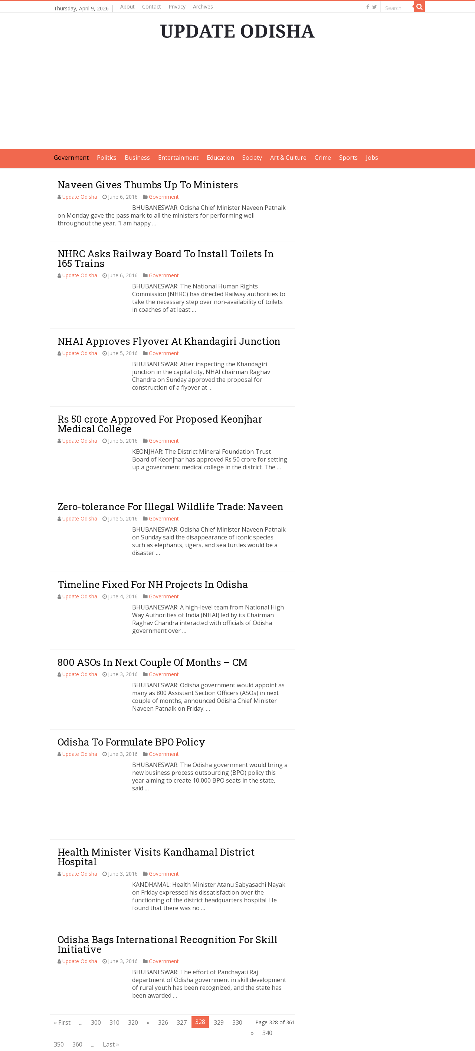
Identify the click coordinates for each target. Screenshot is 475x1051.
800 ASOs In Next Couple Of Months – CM (153, 662)
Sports (348, 157)
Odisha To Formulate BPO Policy (131, 742)
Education (220, 157)
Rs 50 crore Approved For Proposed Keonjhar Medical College (160, 424)
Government (71, 157)
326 (163, 981)
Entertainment (178, 157)
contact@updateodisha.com (386, 1039)
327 (182, 981)
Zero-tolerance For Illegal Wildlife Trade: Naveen (171, 506)
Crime (323, 157)
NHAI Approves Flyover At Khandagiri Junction (169, 341)
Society (252, 157)
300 (96, 981)
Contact (151, 6)
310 (114, 981)
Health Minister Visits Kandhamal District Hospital (156, 815)
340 (267, 992)
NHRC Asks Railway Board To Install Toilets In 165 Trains (166, 258)
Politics (107, 157)
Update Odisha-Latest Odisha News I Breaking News (145, 1039)
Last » (111, 1003)
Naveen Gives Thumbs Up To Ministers (148, 184)
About (127, 6)
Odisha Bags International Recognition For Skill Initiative (168, 903)
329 (219, 981)
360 (77, 1003)
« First (62, 981)
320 (133, 981)
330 (237, 981)
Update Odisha (79, 196)
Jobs (372, 157)
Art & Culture (288, 157)
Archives (203, 6)
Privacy (177, 6)
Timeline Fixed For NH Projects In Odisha (153, 584)
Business (137, 157)
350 (59, 1003)
